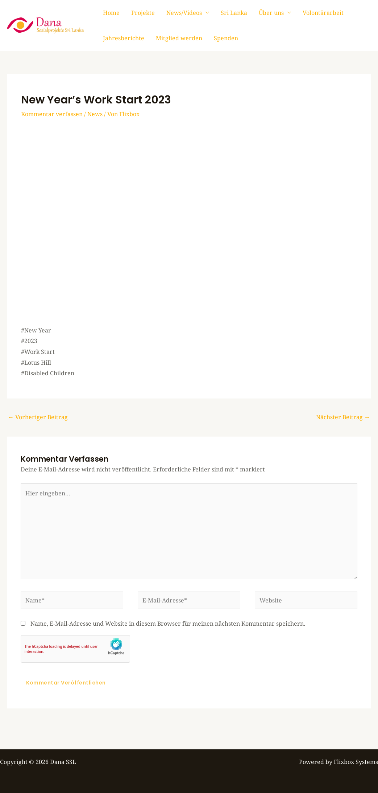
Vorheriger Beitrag (38, 417)
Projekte (143, 13)
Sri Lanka (234, 13)
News (95, 114)
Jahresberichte (123, 38)
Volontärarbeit (323, 13)
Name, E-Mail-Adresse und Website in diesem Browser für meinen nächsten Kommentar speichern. (167, 624)
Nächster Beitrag (343, 417)
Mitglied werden (179, 38)
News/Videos (184, 13)
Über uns (271, 13)
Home (111, 13)
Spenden (226, 38)
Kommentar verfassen (52, 114)
